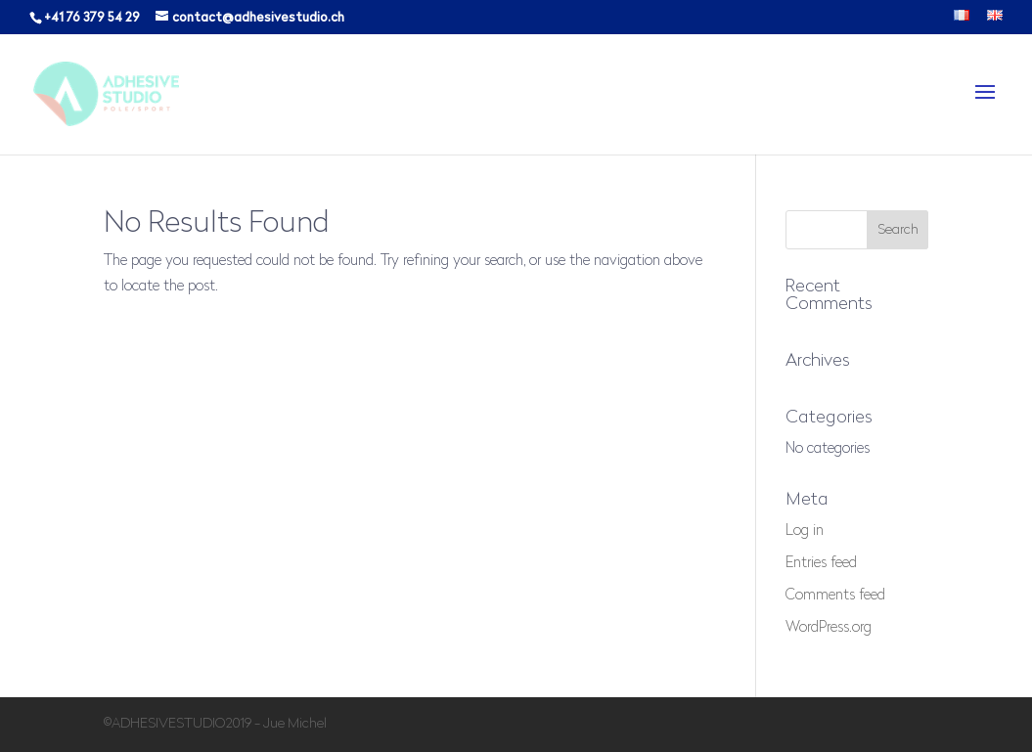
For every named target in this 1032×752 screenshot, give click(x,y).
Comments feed (835, 596)
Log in (804, 531)
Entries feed (821, 563)
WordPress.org (828, 628)
